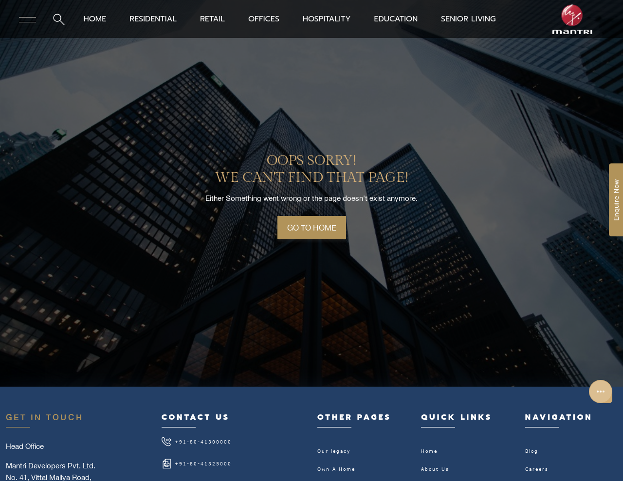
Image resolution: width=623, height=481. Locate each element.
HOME (94, 19)
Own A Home (336, 469)
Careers (537, 469)
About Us (435, 469)
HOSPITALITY (327, 19)
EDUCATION (396, 19)
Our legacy (333, 451)
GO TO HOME (311, 227)
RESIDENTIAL (153, 19)
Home (429, 451)
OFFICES (263, 19)
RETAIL (212, 19)
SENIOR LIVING (468, 19)
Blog (531, 451)
